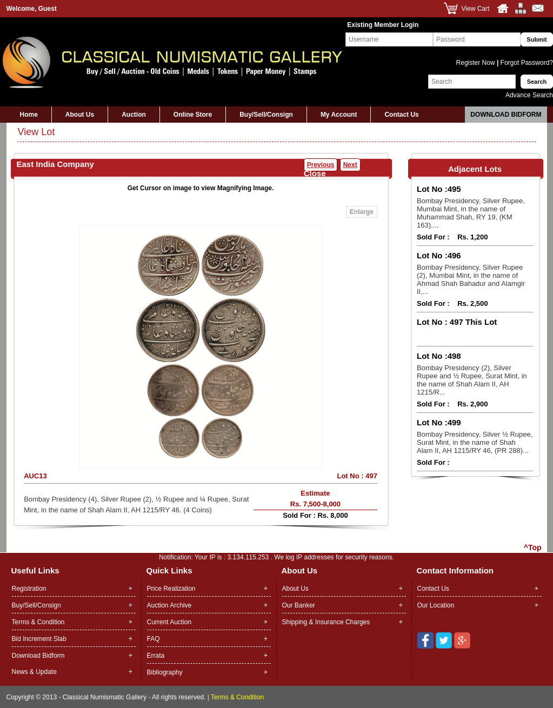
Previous (321, 165)
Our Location (436, 605)
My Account (339, 114)
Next (350, 165)
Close (315, 173)
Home (29, 114)
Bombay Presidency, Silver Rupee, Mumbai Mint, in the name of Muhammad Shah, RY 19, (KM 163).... (471, 213)
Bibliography (165, 672)
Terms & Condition (38, 622)
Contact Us (401, 114)
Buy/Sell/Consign (266, 114)
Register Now (476, 62)
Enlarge (362, 212)
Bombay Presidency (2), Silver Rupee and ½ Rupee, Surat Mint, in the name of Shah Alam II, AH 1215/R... (472, 380)
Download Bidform (505, 114)
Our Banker (298, 605)
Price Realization (171, 588)
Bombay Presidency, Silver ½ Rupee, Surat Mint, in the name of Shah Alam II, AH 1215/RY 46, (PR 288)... (474, 442)
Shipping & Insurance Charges (326, 622)
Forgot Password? (525, 62)
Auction (134, 114)
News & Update (34, 672)
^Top (533, 547)
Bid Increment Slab (39, 639)
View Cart (476, 8)
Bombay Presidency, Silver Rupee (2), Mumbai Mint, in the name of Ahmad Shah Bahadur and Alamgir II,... (471, 279)
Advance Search (529, 95)
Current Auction (169, 622)
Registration (29, 588)
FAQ (153, 639)
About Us (79, 114)
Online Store (193, 114)
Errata (156, 655)
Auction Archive (169, 605)
